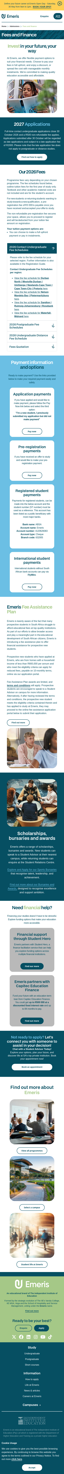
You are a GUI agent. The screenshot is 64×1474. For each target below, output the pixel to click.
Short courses (32, 1365)
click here (16, 1459)
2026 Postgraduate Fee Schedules (24, 326)
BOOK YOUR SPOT (42, 7)
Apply (41, 1328)
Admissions (16, 26)
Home (5, 26)
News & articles (32, 1390)
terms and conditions (18, 685)
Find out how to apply (32, 157)
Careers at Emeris (32, 1396)
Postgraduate (32, 1359)
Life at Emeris (32, 1385)
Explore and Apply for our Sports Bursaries (31, 869)
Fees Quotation (19, 346)
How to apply (32, 1379)
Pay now (32, 431)
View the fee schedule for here (31, 295)
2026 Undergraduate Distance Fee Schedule (28, 336)
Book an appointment (32, 1067)
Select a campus (32, 1207)
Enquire (44, 16)
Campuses (30, 1404)
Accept (32, 1467)
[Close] (59, 3)
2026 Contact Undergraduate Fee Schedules (28, 248)
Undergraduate (32, 1353)
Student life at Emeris (32, 1264)
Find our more (32, 966)
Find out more (18, 722)
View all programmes (32, 1150)
